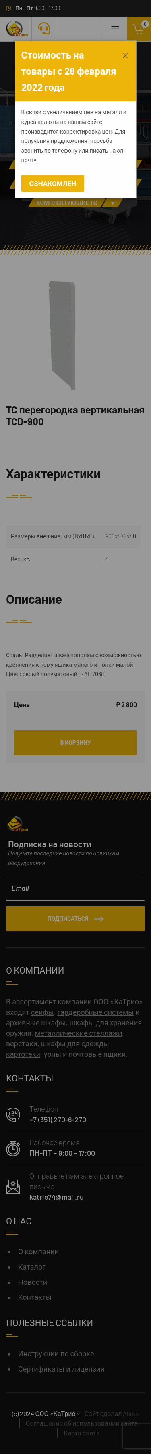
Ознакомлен (53, 183)
